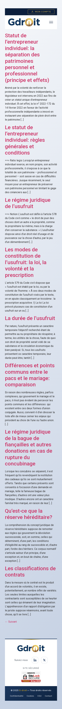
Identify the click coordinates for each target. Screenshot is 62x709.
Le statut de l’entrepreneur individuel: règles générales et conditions (25, 140)
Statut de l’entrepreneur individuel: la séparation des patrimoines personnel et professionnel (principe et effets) (27, 57)
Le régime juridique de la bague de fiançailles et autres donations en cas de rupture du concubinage (28, 448)
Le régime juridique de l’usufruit (27, 203)
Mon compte (41, 11)
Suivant (11, 621)
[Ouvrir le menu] (51, 22)
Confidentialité (16, 696)
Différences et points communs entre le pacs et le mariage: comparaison (30, 375)
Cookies (30, 696)
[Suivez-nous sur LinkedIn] (35, 660)
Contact (48, 696)
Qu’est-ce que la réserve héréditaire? (28, 514)
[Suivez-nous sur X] (44, 660)
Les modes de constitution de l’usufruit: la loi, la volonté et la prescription (25, 262)
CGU (39, 696)
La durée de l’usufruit (30, 318)
